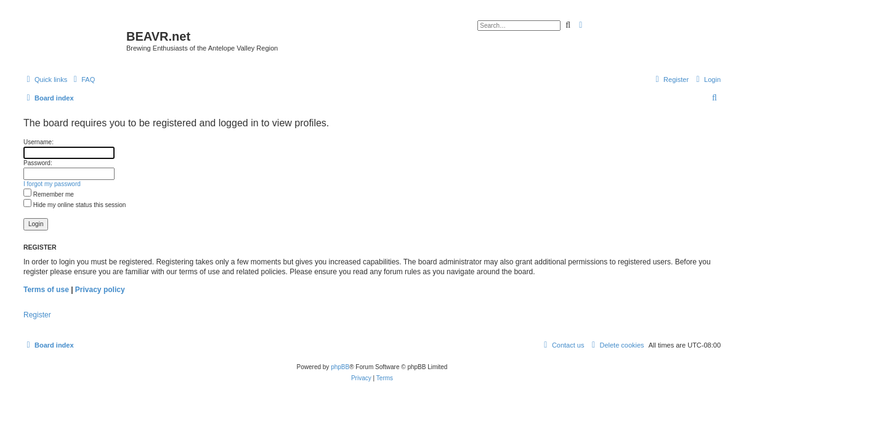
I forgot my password (52, 184)
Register (37, 315)
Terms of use (46, 289)
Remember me (48, 194)
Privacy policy (100, 289)
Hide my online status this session (74, 205)
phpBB (340, 367)
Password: (37, 163)
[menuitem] (82, 79)
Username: (38, 142)
